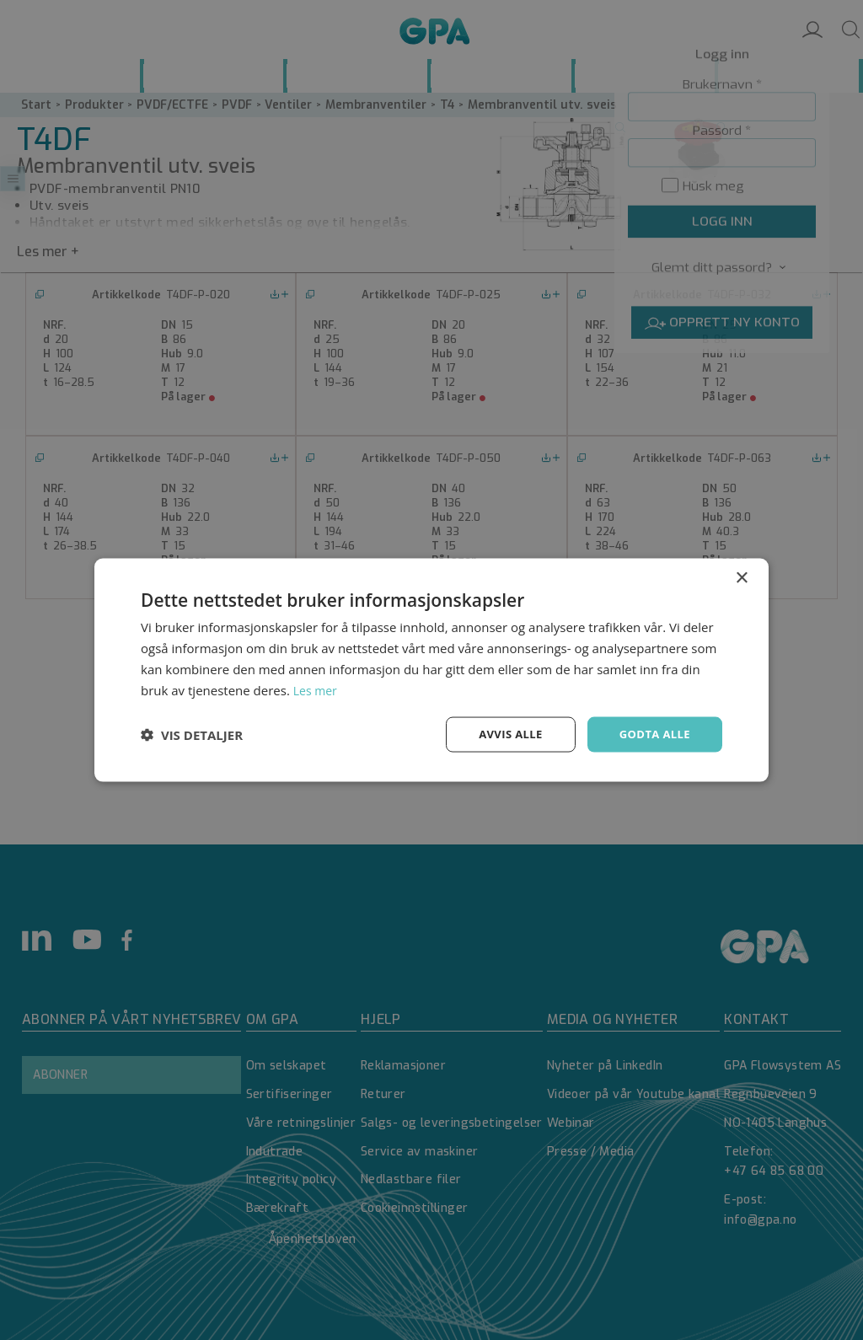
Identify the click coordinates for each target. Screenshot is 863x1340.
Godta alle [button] (652, 734)
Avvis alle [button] (503, 734)
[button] (192, 734)
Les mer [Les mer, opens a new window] (316, 688)
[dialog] (431, 670)
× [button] (741, 577)
